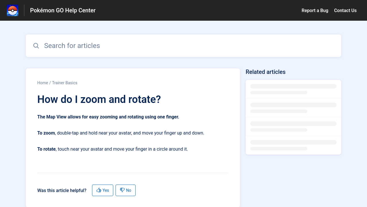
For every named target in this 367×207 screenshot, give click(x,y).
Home (42, 82)
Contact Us (345, 10)
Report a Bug (315, 10)
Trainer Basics (64, 82)
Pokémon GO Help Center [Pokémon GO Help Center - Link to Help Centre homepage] (62, 10)
